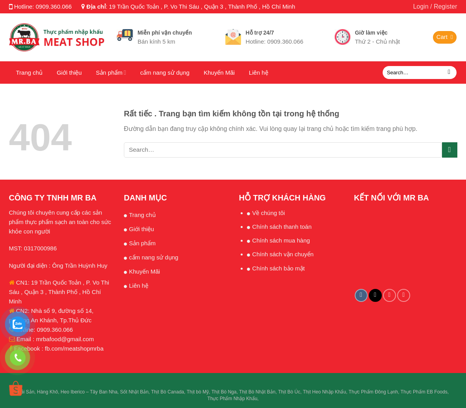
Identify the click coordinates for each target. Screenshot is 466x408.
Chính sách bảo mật (278, 268)
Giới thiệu (69, 72)
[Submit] (449, 72)
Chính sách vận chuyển (282, 254)
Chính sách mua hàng (281, 240)
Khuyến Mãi (219, 72)
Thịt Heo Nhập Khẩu (324, 392)
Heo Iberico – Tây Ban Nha (89, 392)
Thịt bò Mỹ (198, 392)
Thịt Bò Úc (289, 392)
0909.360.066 (54, 6)
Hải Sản (25, 392)
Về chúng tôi (268, 213)
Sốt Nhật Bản (134, 392)
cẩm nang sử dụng (165, 72)
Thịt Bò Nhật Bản (257, 392)
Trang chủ (29, 72)
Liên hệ (258, 72)
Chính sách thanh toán (281, 226)
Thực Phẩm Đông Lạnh (373, 392)
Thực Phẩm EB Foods (424, 392)
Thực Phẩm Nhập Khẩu (232, 398)
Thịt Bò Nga (224, 392)
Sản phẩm (111, 72)
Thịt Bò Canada (167, 392)
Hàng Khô (47, 392)
